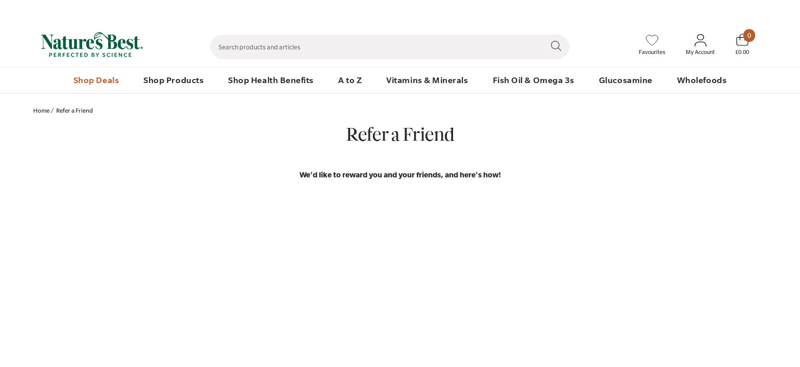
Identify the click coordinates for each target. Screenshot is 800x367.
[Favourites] (652, 45)
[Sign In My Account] (700, 45)
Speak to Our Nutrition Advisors (623, 10)
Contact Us (552, 10)
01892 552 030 (748, 10)
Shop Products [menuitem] (173, 79)
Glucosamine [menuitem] (626, 79)
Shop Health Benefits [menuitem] (271, 79)
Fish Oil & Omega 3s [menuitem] (533, 79)
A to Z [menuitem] (350, 79)
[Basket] (742, 44)
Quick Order (697, 10)
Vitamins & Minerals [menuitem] (427, 79)
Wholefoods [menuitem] (702, 79)
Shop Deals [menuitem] (96, 79)
